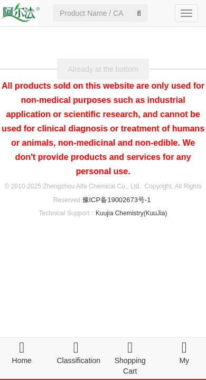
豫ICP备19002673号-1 (116, 200)
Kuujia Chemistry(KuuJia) (131, 213)
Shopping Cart (130, 360)
